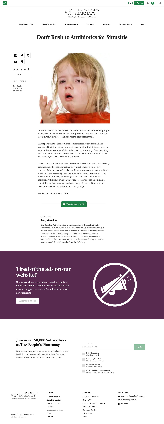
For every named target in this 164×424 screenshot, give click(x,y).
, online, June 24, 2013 (53, 194)
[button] (22, 61)
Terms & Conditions (90, 406)
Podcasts (106, 24)
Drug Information (26, 24)
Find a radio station (55, 409)
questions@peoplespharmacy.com (133, 396)
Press (85, 416)
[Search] (130, 3)
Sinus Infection (20, 81)
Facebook (123, 403)
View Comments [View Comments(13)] (74, 204)
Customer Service (89, 409)
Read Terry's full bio (76, 242)
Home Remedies (48, 24)
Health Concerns (71, 24)
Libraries (90, 24)
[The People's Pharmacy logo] (82, 12)
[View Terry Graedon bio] (73, 221)
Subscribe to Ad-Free (27, 301)
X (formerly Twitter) (127, 399)
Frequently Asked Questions (94, 403)
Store (143, 24)
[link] (15, 55)
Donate (50, 416)
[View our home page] (5, 3)
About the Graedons (91, 396)
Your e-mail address (88, 344)
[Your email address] (107, 347)
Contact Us (87, 399)
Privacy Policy (88, 413)
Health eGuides (125, 24)
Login (160, 3)
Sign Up (139, 346)
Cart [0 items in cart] (150, 3)
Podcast (50, 406)
